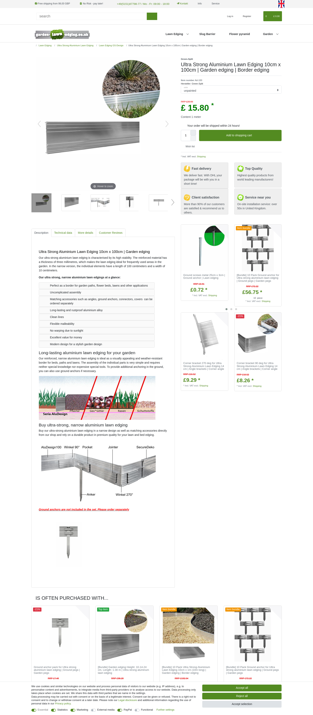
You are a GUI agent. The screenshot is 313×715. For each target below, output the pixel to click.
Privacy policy (62, 703)
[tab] (41, 232)
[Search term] (91, 15)
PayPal (128, 709)
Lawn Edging (175, 33)
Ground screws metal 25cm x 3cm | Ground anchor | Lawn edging (204, 276)
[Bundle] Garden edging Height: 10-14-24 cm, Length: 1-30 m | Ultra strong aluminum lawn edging (123, 669)
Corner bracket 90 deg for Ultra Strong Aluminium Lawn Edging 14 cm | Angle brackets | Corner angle (257, 365)
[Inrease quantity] (193, 132)
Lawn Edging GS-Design (111, 45)
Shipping (201, 156)
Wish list (188, 146)
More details (85, 232)
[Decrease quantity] (193, 137)
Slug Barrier (207, 33)
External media (106, 709)
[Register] (245, 16)
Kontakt (177, 3)
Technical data (63, 232)
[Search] (152, 15)
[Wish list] (258, 16)
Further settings (165, 709)
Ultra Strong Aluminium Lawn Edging (75, 45)
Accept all (242, 687)
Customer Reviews (110, 232)
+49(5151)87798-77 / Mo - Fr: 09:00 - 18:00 (139, 3)
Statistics (62, 709)
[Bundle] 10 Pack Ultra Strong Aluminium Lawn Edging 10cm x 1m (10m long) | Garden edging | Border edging (186, 669)
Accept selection (242, 704)
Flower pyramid (239, 33)
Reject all (242, 696)
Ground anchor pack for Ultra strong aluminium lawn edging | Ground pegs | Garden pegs (57, 669)
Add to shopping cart (252, 135)
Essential (43, 709)
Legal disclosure (127, 700)
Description (41, 232)
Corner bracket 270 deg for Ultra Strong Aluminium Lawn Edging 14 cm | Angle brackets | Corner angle (203, 365)
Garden (268, 33)
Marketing (82, 709)
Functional (147, 709)
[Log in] (228, 16)
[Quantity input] (185, 134)
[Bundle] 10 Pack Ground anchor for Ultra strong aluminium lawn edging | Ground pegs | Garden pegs (258, 277)
